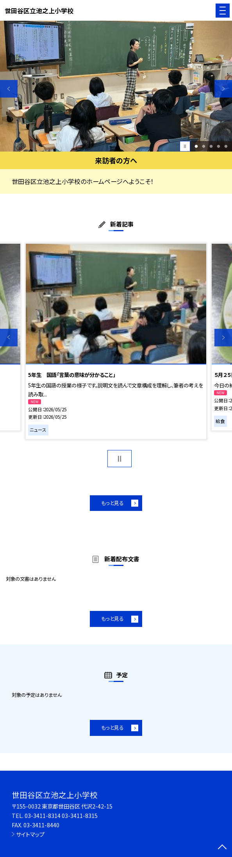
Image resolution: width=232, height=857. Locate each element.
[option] (116, 86)
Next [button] (223, 89)
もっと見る (112, 503)
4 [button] (218, 146)
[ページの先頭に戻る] (222, 847)
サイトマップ (30, 834)
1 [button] (196, 146)
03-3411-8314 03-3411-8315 (61, 815)
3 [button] (211, 146)
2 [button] (203, 146)
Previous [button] (9, 89)
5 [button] (225, 146)
